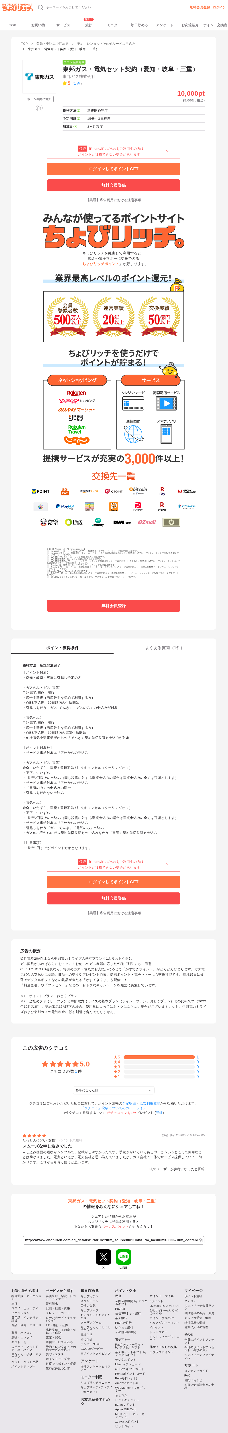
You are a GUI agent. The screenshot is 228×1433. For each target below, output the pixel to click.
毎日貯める (139, 25)
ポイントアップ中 (23, 1366)
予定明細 (129, 1103)
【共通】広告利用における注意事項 (113, 200)
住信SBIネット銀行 (128, 1313)
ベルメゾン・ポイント (165, 1322)
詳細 (159, 1113)
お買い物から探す (25, 1290)
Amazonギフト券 (126, 1383)
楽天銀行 (121, 1318)
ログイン (219, 7)
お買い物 (38, 25)
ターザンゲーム (91, 1322)
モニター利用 (92, 1377)
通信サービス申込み (59, 1342)
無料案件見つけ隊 (58, 1368)
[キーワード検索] (102, 7)
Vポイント (157, 1327)
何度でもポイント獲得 (61, 1363)
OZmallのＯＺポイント (165, 1305)
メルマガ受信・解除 (198, 1317)
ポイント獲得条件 (62, 648)
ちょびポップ (90, 1310)
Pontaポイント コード (130, 1373)
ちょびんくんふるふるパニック (96, 1329)
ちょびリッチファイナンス (199, 1356)
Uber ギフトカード (128, 1364)
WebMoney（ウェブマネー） (130, 1389)
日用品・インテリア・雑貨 (26, 1319)
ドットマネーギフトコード (165, 1338)
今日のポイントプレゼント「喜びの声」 (199, 1349)
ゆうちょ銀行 (124, 1327)
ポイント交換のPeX (163, 1318)
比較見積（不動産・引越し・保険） (61, 1331)
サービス (63, 25)
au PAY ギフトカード (129, 1369)
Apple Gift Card (125, 1409)
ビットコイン (124, 1426)
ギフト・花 (18, 1342)
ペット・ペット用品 (25, 1362)
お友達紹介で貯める (95, 1401)
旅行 (88, 25)
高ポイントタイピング (96, 1353)
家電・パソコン (22, 1332)
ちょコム (121, 1395)
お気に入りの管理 (196, 1327)
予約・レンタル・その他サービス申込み (61, 1348)
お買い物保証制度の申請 (199, 1386)
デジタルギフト (125, 1359)
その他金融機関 (125, 1332)
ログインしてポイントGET (114, 169)
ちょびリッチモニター (96, 1382)
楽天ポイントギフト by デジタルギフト (130, 1353)
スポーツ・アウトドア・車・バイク (25, 1348)
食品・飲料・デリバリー (26, 1327)
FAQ (187, 1375)
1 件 (77, 83)
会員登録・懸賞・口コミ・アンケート (61, 1297)
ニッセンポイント (127, 1421)
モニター (114, 25)
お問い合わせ (193, 1380)
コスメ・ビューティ (25, 1308)
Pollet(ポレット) (126, 1378)
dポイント (156, 1301)
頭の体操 (87, 1339)
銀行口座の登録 (195, 1322)
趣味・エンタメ (22, 1337)
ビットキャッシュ (127, 1400)
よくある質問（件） (165, 648)
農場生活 (87, 1334)
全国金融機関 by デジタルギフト (131, 1302)
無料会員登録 (199, 7)
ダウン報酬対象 (74, 62)
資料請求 (52, 1303)
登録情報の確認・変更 (199, 1313)
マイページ (193, 1291)
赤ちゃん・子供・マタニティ (26, 1356)
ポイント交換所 (215, 25)
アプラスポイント (162, 1352)
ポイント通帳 (193, 1296)
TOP (12, 25)
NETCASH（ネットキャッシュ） (130, 1415)
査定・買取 (53, 1337)
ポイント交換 (125, 1290)
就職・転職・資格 (58, 1308)
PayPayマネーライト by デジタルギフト (129, 1346)
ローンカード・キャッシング (61, 1319)
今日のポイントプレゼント (199, 1341)
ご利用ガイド (90, 1392)
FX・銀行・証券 (57, 1325)
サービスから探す (59, 1290)
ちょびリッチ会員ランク (199, 1307)
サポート (191, 1365)
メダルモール (90, 1301)
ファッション (20, 1313)
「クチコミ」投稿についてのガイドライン (114, 1108)
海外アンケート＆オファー (96, 1368)
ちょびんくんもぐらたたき (96, 1316)
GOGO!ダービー (92, 1348)
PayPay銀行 (123, 1322)
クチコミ (190, 1301)
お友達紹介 (190, 25)
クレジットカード (58, 1313)
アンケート (164, 25)
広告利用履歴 (150, 1103)
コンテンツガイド (196, 1370)
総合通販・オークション (26, 1297)
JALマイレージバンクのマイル (164, 1312)
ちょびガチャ (90, 1296)
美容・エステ (55, 1354)
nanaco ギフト (125, 1404)
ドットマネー (159, 1332)
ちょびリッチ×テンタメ (96, 1387)
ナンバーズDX (90, 1344)
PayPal (120, 1308)
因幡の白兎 (88, 1305)
